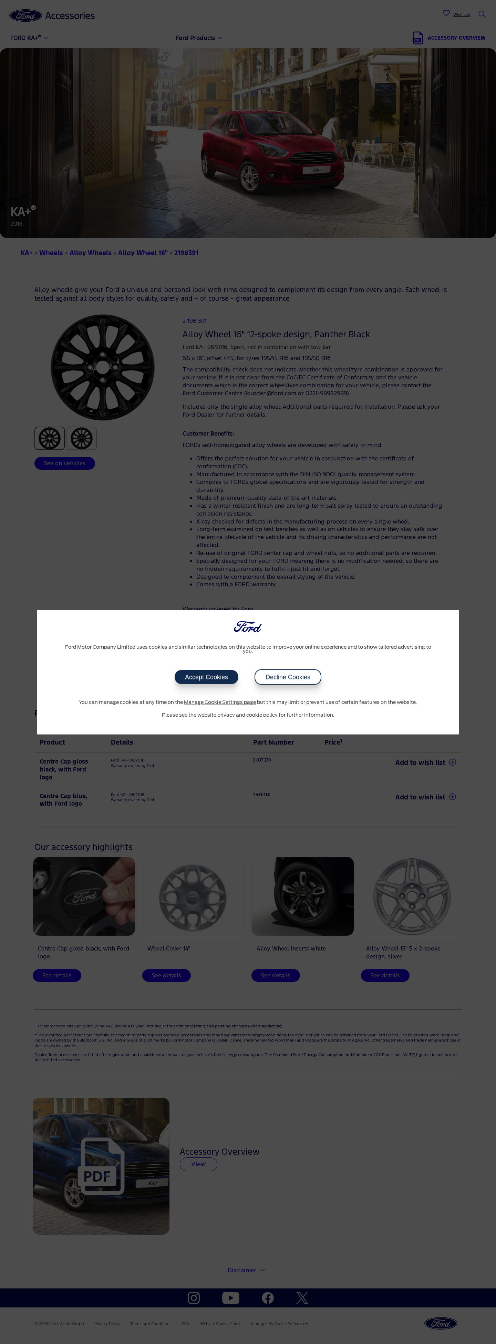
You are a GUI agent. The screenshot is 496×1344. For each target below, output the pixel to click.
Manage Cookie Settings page (220, 702)
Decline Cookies (288, 677)
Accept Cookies (206, 677)
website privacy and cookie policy (237, 715)
